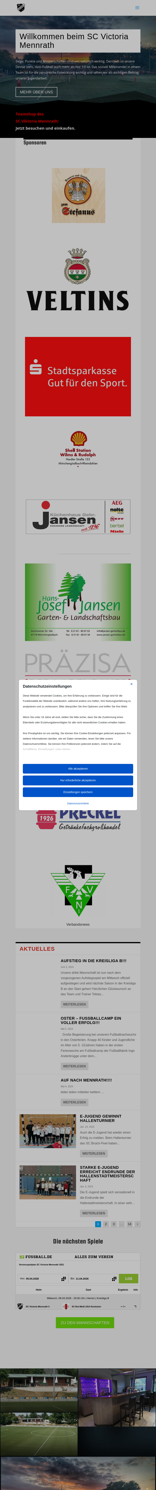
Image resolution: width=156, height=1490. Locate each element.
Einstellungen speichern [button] (78, 792)
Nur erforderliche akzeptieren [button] (78, 780)
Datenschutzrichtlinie (78, 803)
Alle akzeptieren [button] (78, 768)
